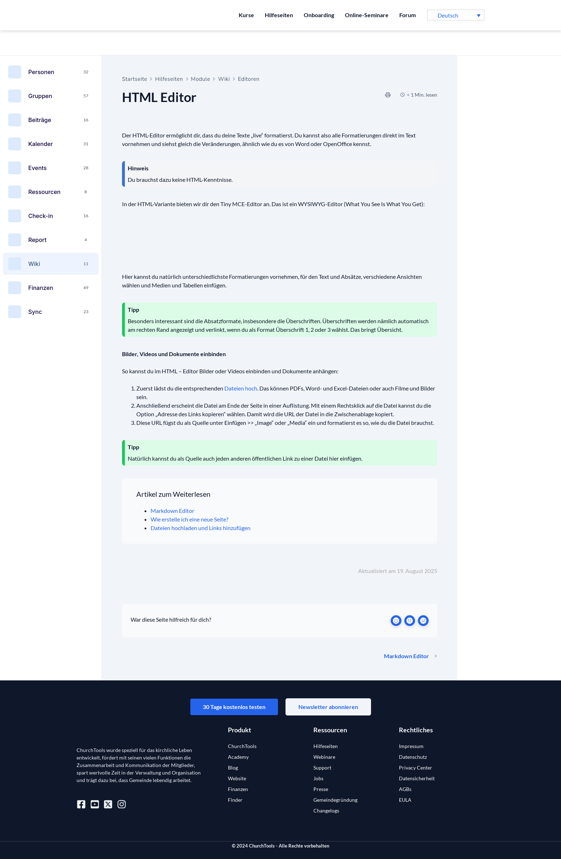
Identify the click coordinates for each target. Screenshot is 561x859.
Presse (320, 789)
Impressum (411, 746)
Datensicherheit (417, 778)
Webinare (324, 757)
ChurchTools (242, 746)
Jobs (318, 778)
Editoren (248, 79)
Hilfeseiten (279, 14)
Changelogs (326, 810)
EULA (405, 800)
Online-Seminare (367, 14)
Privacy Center (415, 768)
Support (322, 768)
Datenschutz (413, 757)
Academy (238, 757)
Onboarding (319, 14)
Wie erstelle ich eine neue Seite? (189, 519)
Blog (233, 768)
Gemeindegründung (335, 800)
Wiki (224, 79)
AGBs (405, 789)
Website (237, 778)
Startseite (134, 79)
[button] (455, 15)
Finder (235, 800)
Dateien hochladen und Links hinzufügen (200, 527)
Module (200, 79)
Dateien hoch (240, 388)
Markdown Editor (172, 510)
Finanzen (238, 789)
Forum (407, 14)
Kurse (246, 14)
